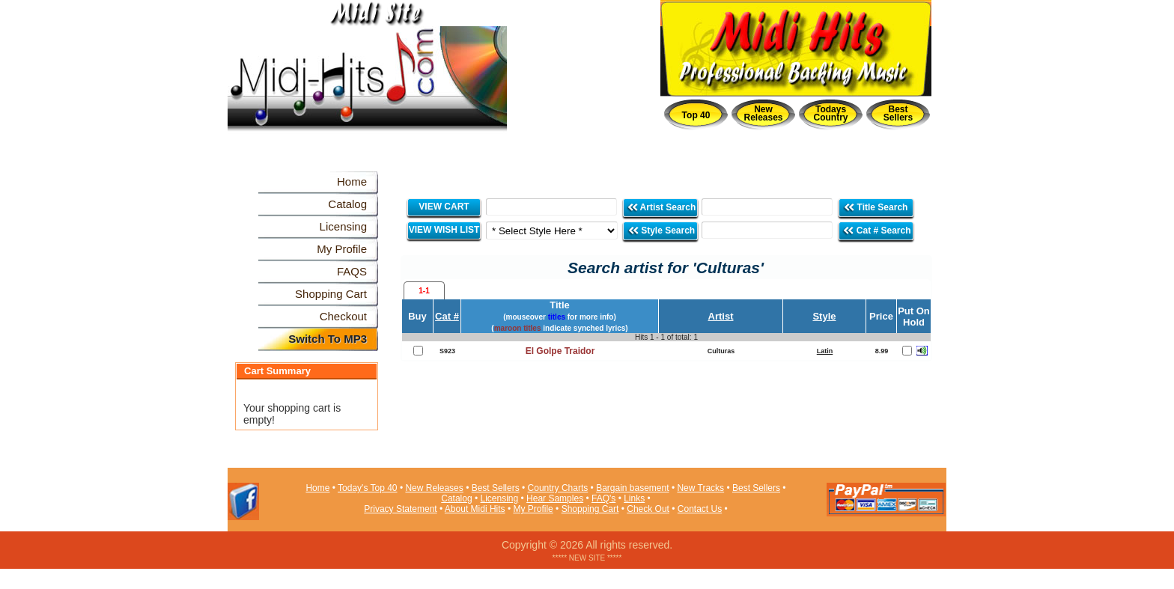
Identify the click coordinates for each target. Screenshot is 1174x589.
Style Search (661, 230)
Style (824, 316)
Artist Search (661, 207)
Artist (721, 316)
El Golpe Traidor (560, 351)
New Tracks (700, 488)
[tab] (424, 290)
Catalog (456, 498)
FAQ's (603, 498)
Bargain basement (632, 488)
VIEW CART (444, 206)
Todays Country (831, 113)
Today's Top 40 (367, 488)
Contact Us (700, 509)
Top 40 (696, 115)
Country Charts (558, 488)
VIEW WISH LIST (444, 230)
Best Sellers (898, 113)
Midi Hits (367, 91)
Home (317, 488)
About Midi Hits (475, 509)
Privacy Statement (400, 509)
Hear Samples (554, 498)
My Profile (533, 509)
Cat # (447, 316)
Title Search (876, 207)
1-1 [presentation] (424, 291)
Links (634, 498)
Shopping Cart (590, 509)
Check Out (648, 509)
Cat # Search (876, 230)
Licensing (500, 498)
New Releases (762, 113)
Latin (825, 351)
